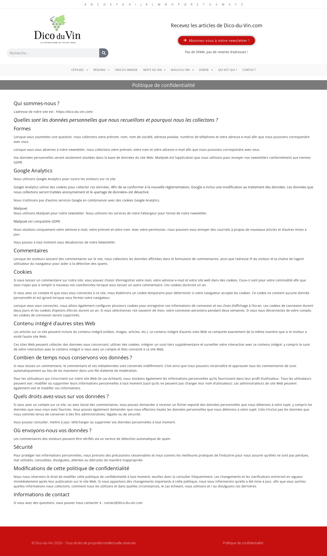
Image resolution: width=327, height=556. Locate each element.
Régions (101, 70)
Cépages (79, 70)
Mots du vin (154, 70)
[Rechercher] (103, 52)
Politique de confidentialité (243, 543)
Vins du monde (126, 70)
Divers (206, 70)
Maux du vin (182, 70)
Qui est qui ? (227, 70)
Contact (249, 70)
